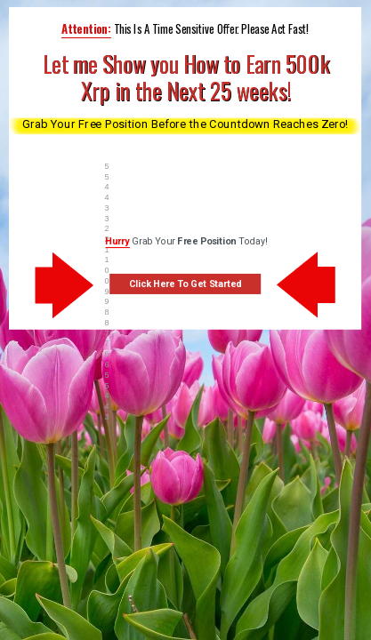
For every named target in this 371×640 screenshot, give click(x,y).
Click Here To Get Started (185, 284)
